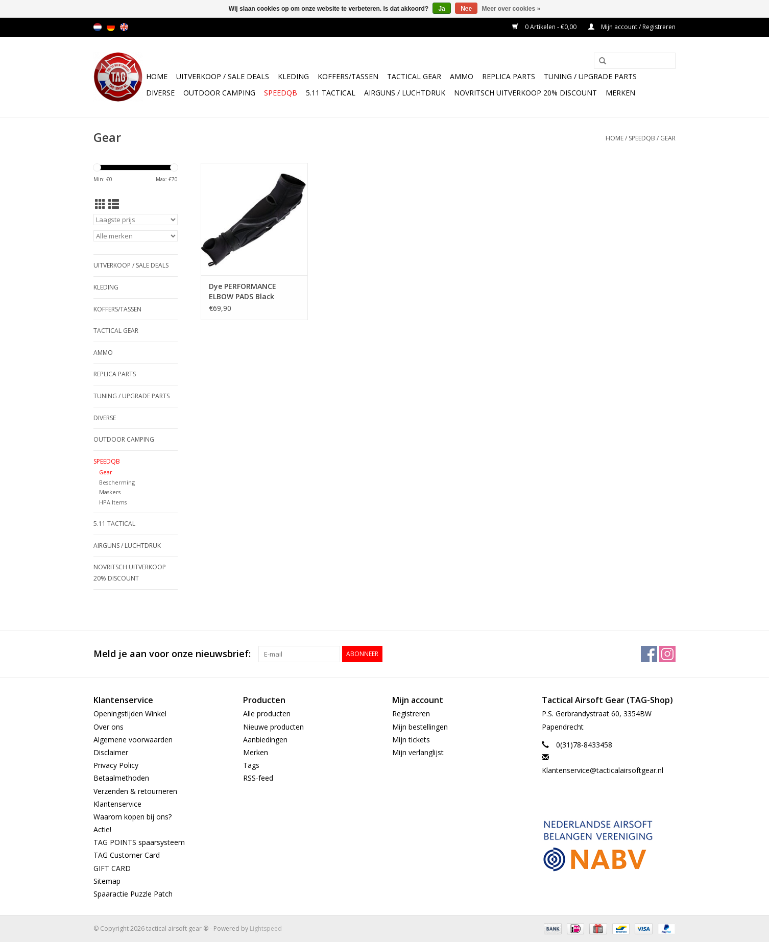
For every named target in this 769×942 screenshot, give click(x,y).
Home (156, 76)
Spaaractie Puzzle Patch (133, 894)
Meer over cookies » (511, 8)
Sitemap (107, 881)
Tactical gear (414, 76)
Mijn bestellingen (420, 727)
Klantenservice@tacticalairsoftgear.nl (602, 770)
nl (97, 27)
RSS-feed (258, 778)
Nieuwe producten (273, 727)
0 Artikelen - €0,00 (545, 26)
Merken (620, 93)
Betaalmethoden (121, 778)
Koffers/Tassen (348, 76)
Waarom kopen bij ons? (132, 817)
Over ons (108, 727)
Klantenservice (117, 804)
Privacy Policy (115, 765)
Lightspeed (266, 928)
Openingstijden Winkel (129, 713)
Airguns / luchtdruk (404, 93)
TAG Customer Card (126, 855)
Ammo (461, 76)
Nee (466, 8)
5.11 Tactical (330, 93)
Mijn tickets (411, 739)
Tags (251, 765)
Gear (668, 138)
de (111, 27)
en (124, 27)
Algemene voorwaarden (133, 739)
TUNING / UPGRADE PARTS (590, 76)
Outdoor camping (219, 93)
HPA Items (113, 502)
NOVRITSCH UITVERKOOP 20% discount (525, 93)
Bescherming (117, 482)
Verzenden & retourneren (135, 791)
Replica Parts (508, 76)
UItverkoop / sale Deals (222, 76)
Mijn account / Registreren (632, 26)
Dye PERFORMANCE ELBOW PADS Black (242, 291)
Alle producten (267, 713)
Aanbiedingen (265, 739)
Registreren (411, 713)
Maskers (110, 492)
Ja (441, 8)
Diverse (160, 93)
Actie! (102, 829)
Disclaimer (110, 752)
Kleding (293, 76)
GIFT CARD (112, 868)
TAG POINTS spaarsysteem (139, 842)
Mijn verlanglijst (418, 752)
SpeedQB (280, 93)
